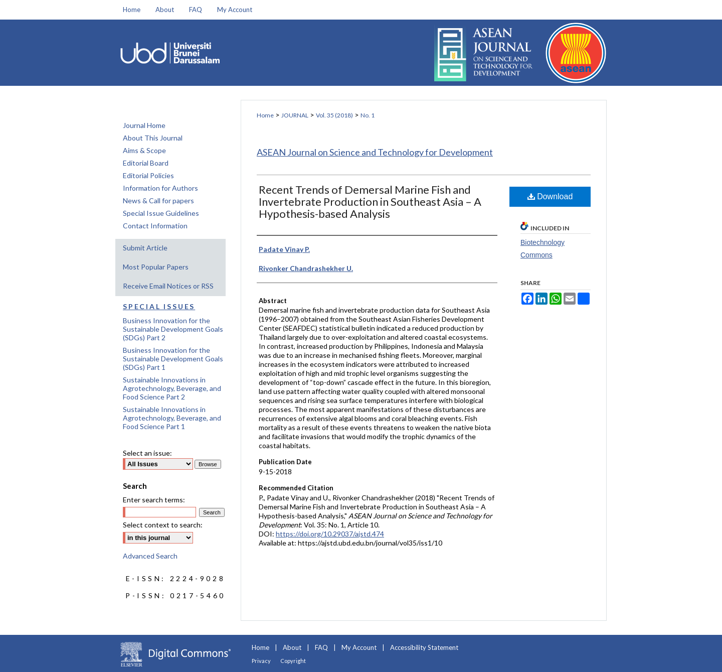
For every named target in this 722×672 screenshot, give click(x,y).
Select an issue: (147, 453)
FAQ (321, 647)
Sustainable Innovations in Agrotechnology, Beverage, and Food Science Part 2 (172, 388)
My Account (359, 647)
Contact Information (155, 225)
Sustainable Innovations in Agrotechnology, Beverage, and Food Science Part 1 (172, 418)
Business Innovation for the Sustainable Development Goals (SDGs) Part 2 (173, 329)
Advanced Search (150, 556)
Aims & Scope (144, 150)
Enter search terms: (154, 499)
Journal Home (144, 125)
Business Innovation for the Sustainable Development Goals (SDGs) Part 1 (173, 358)
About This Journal (153, 137)
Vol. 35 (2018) (334, 115)
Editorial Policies (148, 175)
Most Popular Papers (156, 266)
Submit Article (145, 247)
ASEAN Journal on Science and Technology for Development (375, 152)
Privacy (261, 660)
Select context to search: (163, 524)
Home (265, 115)
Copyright (293, 660)
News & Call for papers (158, 200)
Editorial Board (145, 163)
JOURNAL (294, 115)
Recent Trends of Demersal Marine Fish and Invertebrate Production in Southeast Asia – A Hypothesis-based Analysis (370, 201)
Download (550, 196)
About (292, 647)
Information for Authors (160, 188)
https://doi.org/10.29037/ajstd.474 (330, 533)
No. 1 (367, 115)
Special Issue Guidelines (161, 213)
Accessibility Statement (424, 647)
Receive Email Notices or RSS (168, 286)
